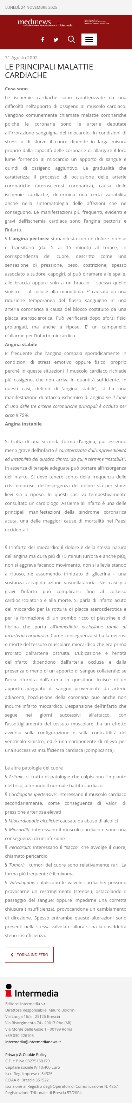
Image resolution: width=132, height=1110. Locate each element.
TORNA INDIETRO (32, 954)
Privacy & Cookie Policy (25, 1054)
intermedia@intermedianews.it (33, 1041)
